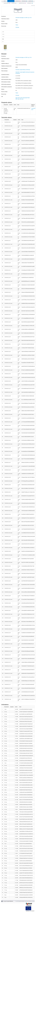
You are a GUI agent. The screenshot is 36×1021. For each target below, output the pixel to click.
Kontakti (33, 901)
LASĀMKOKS (30, 3)
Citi (2, 41)
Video (3, 36)
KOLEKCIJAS (14, 3)
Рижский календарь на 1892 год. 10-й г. (24, 17)
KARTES (31, 1)
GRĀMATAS (17, 1)
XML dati (21, 99)
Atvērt (5, 49)
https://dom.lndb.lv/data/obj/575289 (23, 97)
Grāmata (17, 27)
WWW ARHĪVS (7, 3)
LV (32, 5)
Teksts (17, 24)
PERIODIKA (24, 1)
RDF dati (17, 99)
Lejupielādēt (33, 108)
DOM (5, 1)
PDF (3, 39)
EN (34, 5)
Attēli (3, 31)
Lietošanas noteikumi (28, 901)
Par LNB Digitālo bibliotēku (20, 901)
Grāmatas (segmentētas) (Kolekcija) (23, 69)
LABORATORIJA (22, 3)
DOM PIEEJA (11, 1)
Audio (3, 34)
